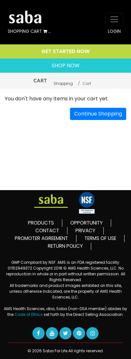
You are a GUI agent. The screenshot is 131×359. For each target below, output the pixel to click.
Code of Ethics (29, 314)
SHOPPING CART (29, 31)
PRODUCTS (41, 222)
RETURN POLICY (65, 246)
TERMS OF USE (100, 238)
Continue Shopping (98, 113)
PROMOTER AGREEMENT (41, 238)
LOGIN (114, 31)
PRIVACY (85, 230)
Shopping (63, 83)
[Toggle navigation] (114, 19)
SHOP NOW (66, 65)
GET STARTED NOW (65, 51)
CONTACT (47, 230)
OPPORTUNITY (86, 222)
